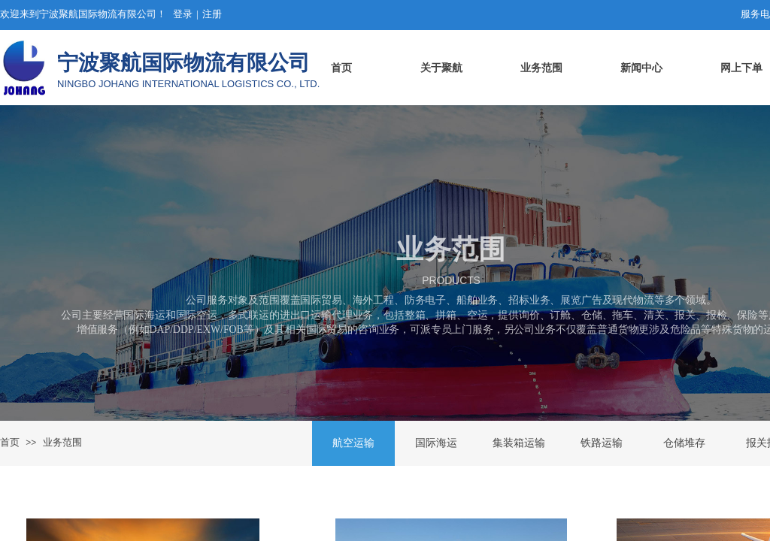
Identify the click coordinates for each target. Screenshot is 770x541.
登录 (182, 14)
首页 (10, 442)
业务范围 (62, 442)
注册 (212, 14)
